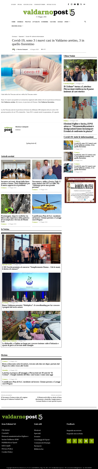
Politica (66, 121)
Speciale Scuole (7, 264)
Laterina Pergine (69, 83)
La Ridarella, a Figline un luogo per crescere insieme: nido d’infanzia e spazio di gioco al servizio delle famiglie (30, 344)
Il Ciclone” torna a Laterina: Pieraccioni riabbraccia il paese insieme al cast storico (79, 89)
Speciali (21, 36)
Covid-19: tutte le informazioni (35, 36)
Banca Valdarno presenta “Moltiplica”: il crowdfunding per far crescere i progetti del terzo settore (31, 306)
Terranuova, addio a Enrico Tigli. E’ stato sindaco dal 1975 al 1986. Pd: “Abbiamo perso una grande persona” (46, 184)
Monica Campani (22, 49)
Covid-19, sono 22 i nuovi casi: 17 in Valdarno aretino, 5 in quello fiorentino (85, 156)
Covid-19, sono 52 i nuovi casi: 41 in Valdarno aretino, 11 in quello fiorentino (85, 167)
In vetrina (5, 303)
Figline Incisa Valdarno (9, 341)
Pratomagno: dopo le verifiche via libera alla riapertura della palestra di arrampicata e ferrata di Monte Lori (15, 219)
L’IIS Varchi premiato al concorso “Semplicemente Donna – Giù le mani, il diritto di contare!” (31, 268)
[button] (85, 22)
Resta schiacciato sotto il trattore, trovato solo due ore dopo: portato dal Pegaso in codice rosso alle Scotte (31, 365)
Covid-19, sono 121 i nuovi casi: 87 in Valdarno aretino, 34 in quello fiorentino (85, 145)
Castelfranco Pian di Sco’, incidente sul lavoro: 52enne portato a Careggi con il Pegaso (46, 218)
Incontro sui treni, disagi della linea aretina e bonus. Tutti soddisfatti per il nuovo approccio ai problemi (15, 183)
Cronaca (14, 36)
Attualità (5, 370)
